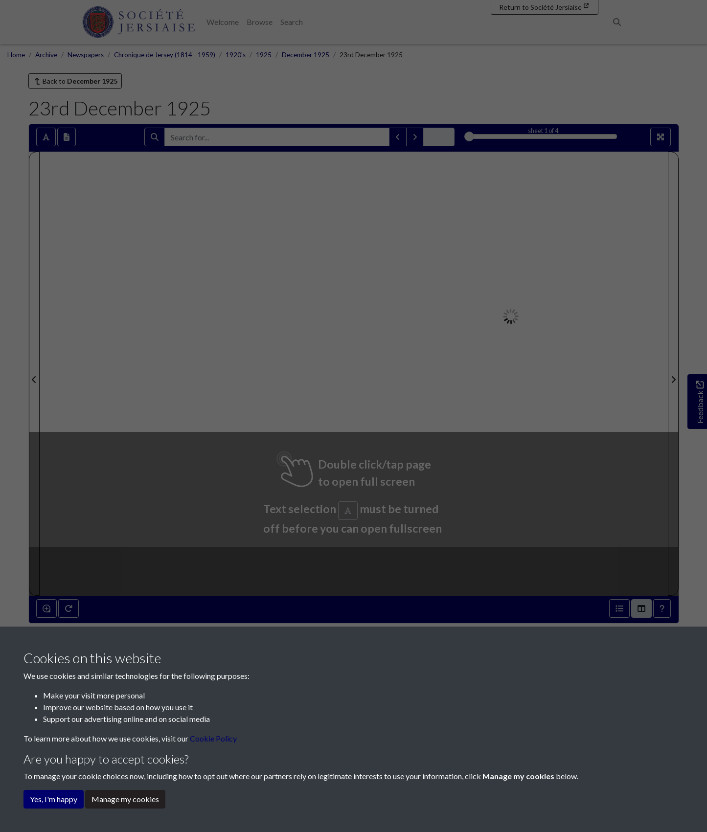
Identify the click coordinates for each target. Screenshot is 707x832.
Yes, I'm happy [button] (53, 799)
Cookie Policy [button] (213, 738)
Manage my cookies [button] (125, 799)
